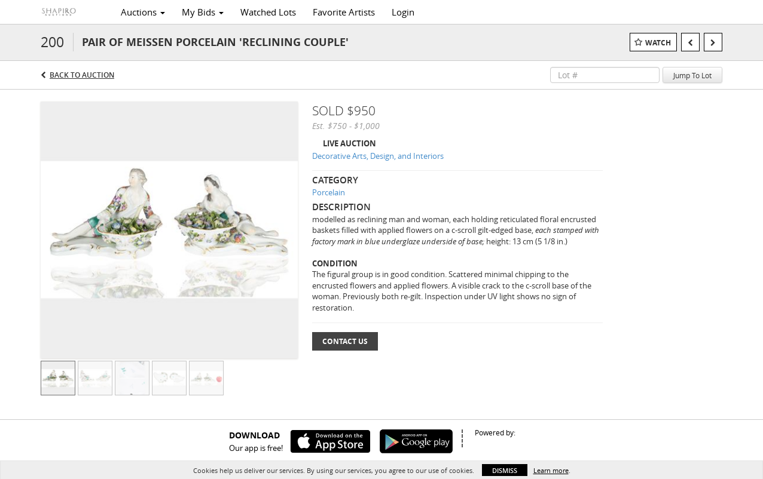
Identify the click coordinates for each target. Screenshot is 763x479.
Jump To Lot (692, 75)
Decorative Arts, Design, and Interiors (378, 156)
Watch (658, 43)
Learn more (551, 470)
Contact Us (345, 341)
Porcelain (328, 192)
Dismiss (504, 470)
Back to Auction (82, 75)
